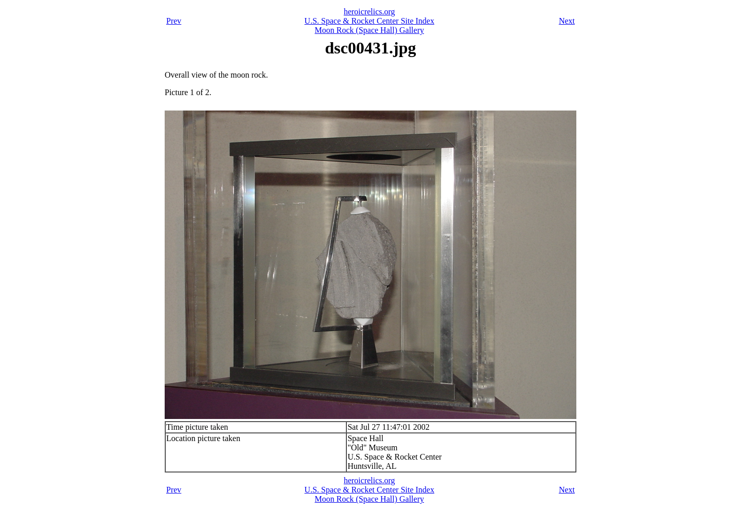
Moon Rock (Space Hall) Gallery (369, 30)
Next (567, 20)
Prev (173, 20)
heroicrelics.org (369, 11)
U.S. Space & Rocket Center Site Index (369, 20)
